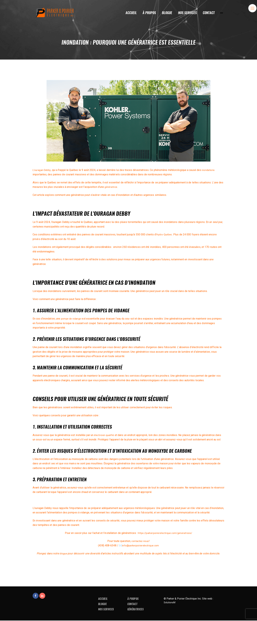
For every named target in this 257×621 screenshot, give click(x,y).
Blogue (103, 604)
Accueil (103, 599)
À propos (133, 599)
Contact (132, 604)
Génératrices (136, 610)
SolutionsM (170, 602)
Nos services (106, 610)
